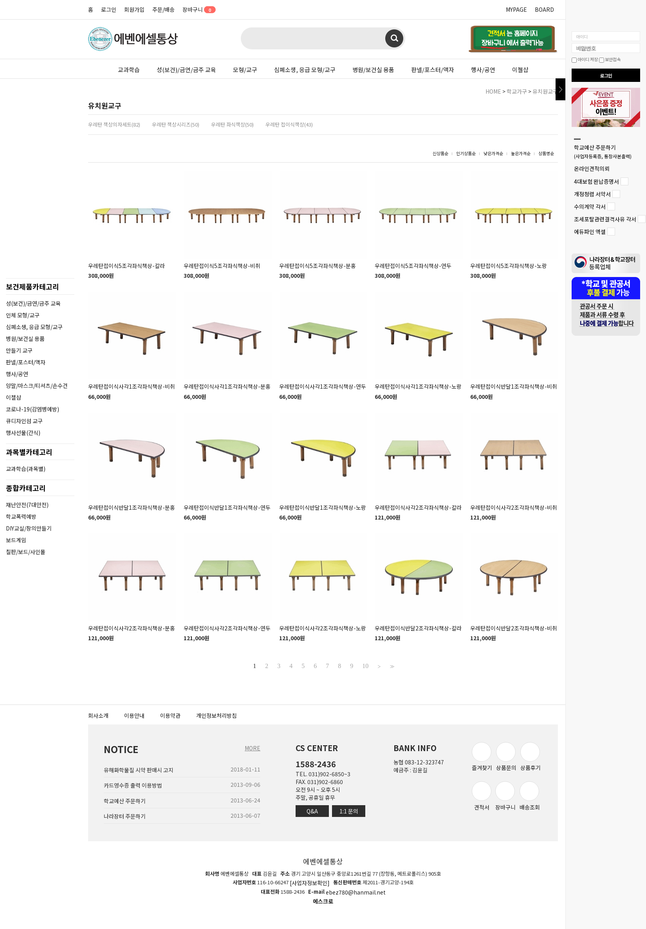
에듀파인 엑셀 (590, 232)
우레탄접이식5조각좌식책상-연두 (413, 266)
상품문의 (506, 756)
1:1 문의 (348, 811)
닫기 (560, 89)
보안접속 (610, 59)
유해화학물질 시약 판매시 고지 (138, 770)
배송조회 (530, 796)
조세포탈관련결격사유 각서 (605, 219)
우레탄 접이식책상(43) (289, 124)
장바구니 (196, 9)
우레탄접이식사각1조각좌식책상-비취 (131, 387)
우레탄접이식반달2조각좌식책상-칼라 (418, 628)
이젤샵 (520, 69)
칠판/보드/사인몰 (25, 552)
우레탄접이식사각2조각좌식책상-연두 (227, 628)
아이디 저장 (585, 59)
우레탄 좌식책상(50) (232, 124)
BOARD (544, 9)
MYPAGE (516, 9)
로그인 (108, 9)
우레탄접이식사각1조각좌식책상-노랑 (418, 387)
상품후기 (530, 756)
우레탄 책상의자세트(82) (114, 124)
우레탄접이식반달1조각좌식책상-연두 (227, 507)
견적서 (481, 796)
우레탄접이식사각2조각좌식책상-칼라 (418, 507)
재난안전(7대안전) (27, 505)
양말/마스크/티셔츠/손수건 (37, 385)
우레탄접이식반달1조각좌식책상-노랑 (322, 507)
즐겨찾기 (482, 756)
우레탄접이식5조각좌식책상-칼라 (126, 266)
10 (365, 666)
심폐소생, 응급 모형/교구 (305, 69)
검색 (394, 38)
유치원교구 (545, 91)
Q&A (312, 811)
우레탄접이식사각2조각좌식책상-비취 (513, 507)
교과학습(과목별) (25, 469)
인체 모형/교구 (23, 315)
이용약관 (170, 715)
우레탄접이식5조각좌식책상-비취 (222, 266)
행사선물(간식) (23, 432)
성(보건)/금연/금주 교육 (186, 69)
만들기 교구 (19, 350)
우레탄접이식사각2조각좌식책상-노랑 (322, 628)
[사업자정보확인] (310, 883)
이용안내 (134, 715)
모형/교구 (245, 69)
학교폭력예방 (21, 516)
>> (391, 666)
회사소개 (98, 715)
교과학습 (129, 69)
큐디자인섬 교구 (24, 421)
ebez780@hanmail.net (356, 892)
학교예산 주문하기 (603, 151)
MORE (252, 748)
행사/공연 (483, 69)
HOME (493, 91)
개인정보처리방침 (216, 715)
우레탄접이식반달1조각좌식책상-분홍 (131, 507)
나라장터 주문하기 (125, 816)
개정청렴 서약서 (592, 194)
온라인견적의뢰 (592, 169)
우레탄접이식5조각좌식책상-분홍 (317, 266)
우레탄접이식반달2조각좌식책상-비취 (513, 628)
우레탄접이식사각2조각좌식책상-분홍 (131, 628)
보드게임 (16, 540)
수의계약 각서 (590, 206)
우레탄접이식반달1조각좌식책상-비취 (513, 387)
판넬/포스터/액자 (432, 69)
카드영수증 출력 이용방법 (133, 786)
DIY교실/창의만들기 (29, 528)
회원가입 (134, 9)
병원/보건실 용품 (373, 69)
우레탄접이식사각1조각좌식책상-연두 (322, 387)
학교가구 (517, 91)
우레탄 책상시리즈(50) (175, 124)
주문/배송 (163, 9)
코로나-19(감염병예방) (32, 409)
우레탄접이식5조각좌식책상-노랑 (508, 266)
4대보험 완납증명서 (596, 181)
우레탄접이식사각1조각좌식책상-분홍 (227, 387)
